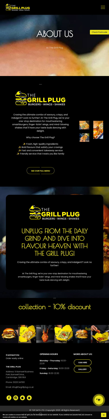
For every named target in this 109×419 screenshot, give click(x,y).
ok (104, 415)
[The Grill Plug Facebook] (8, 397)
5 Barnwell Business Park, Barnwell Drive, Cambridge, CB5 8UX (20, 374)
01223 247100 (19, 382)
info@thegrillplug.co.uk (23, 387)
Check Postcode (99, 32)
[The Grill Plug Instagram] (15, 397)
